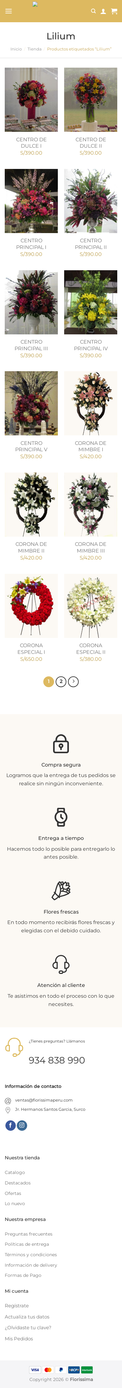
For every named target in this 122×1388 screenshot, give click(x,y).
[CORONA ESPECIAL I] (31, 606)
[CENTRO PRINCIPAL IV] (90, 302)
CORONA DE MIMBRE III (91, 547)
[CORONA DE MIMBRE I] (90, 403)
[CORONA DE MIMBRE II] (31, 505)
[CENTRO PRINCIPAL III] (31, 302)
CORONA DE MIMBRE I (91, 446)
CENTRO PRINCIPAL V (31, 446)
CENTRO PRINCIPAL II (91, 244)
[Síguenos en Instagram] (22, 1125)
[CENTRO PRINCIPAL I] (31, 201)
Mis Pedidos (19, 1339)
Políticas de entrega (27, 1244)
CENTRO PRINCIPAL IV (91, 345)
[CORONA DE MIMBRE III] (90, 505)
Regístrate (17, 1306)
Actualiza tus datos (27, 1317)
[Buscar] (93, 11)
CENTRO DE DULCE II (91, 143)
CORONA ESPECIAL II (91, 648)
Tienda (34, 49)
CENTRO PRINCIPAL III (31, 345)
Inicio (16, 49)
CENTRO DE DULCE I (31, 143)
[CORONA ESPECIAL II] (90, 606)
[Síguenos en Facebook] (10, 1125)
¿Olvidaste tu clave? (28, 1327)
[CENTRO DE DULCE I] (31, 100)
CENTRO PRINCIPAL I (31, 244)
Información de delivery (31, 1265)
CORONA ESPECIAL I (31, 648)
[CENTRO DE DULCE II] (90, 100)
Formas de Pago (23, 1275)
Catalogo (15, 1172)
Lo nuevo (15, 1203)
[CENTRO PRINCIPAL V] (31, 403)
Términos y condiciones (31, 1254)
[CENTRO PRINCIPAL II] (90, 201)
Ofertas (13, 1193)
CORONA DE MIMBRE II (31, 547)
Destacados (18, 1183)
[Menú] (8, 11)
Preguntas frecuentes (28, 1234)
